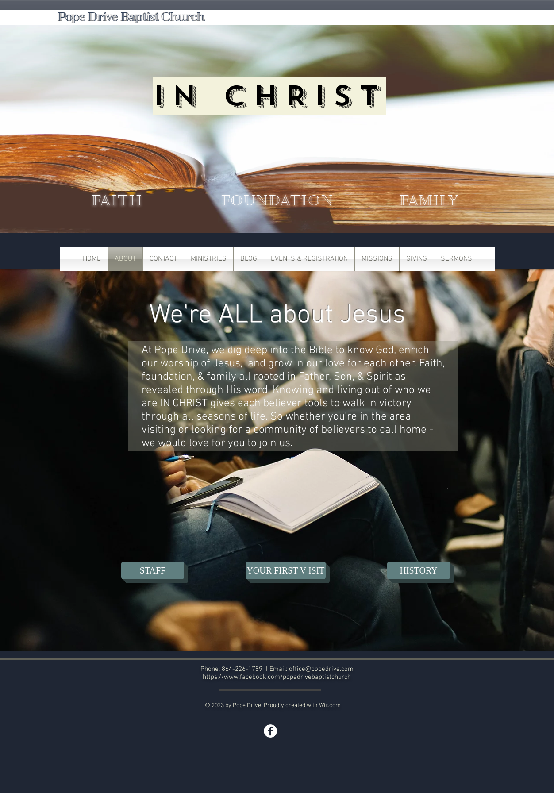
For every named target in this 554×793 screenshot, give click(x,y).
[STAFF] (152, 570)
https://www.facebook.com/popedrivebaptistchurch (277, 677)
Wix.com (330, 705)
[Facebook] (270, 731)
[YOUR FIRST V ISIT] (286, 570)
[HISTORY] (418, 570)
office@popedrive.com (321, 669)
